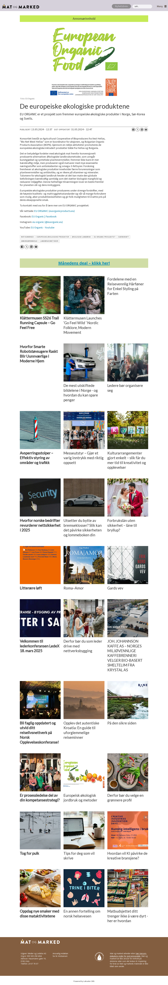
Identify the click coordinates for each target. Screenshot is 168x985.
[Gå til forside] (20, 6)
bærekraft (124, 237)
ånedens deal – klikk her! (84, 263)
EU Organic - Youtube (42, 227)
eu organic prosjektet (104, 237)
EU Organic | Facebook (44, 216)
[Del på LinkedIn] (142, 130)
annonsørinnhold (29, 241)
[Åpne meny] (161, 6)
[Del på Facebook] (133, 130)
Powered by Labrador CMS (84, 981)
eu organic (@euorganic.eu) (47, 222)
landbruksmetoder (49, 241)
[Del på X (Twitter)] (138, 130)
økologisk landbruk (81, 237)
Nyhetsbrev (121, 6)
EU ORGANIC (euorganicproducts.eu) (54, 211)
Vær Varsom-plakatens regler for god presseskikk (128, 954)
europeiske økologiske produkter (53, 237)
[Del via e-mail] (146, 130)
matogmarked (27, 237)
